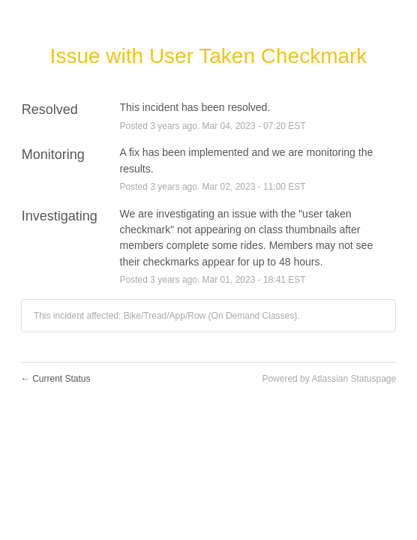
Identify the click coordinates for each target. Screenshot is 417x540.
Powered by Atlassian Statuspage (329, 379)
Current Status (56, 379)
